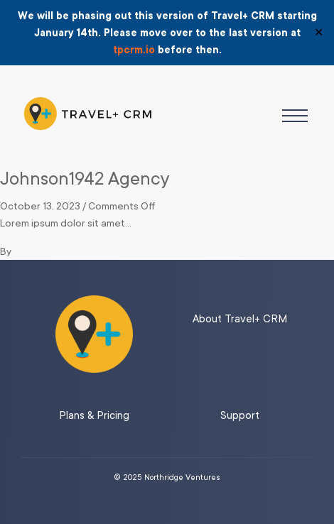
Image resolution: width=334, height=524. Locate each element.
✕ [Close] (318, 32)
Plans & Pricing (94, 416)
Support (239, 416)
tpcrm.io (134, 49)
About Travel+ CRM (240, 319)
